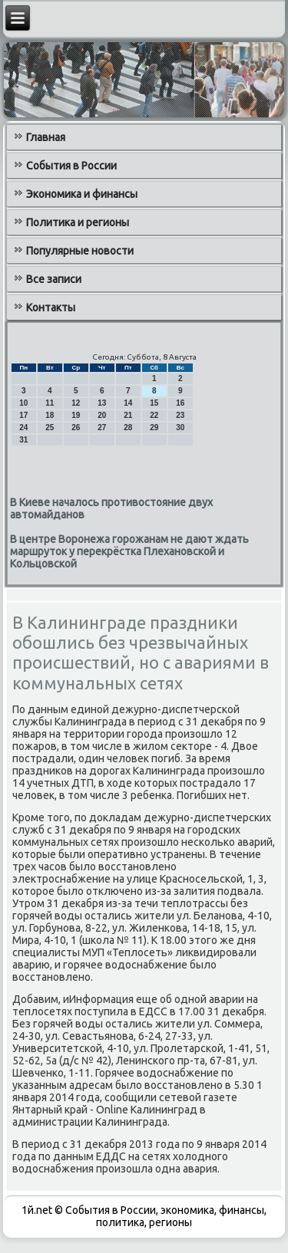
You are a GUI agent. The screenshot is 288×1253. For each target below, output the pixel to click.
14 (128, 403)
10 (23, 403)
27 (102, 427)
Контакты (50, 307)
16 (180, 403)
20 (102, 415)
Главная (45, 137)
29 (154, 427)
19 (75, 415)
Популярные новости (80, 251)
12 (75, 403)
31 (23, 440)
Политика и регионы (77, 222)
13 (102, 403)
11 (49, 403)
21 (128, 415)
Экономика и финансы (81, 194)
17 (23, 415)
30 (180, 427)
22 (154, 415)
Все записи (53, 279)
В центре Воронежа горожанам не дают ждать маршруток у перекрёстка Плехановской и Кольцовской (129, 551)
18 (49, 415)
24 (23, 427)
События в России (71, 166)
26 (75, 427)
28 (128, 427)
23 (180, 415)
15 (154, 403)
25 (49, 427)
